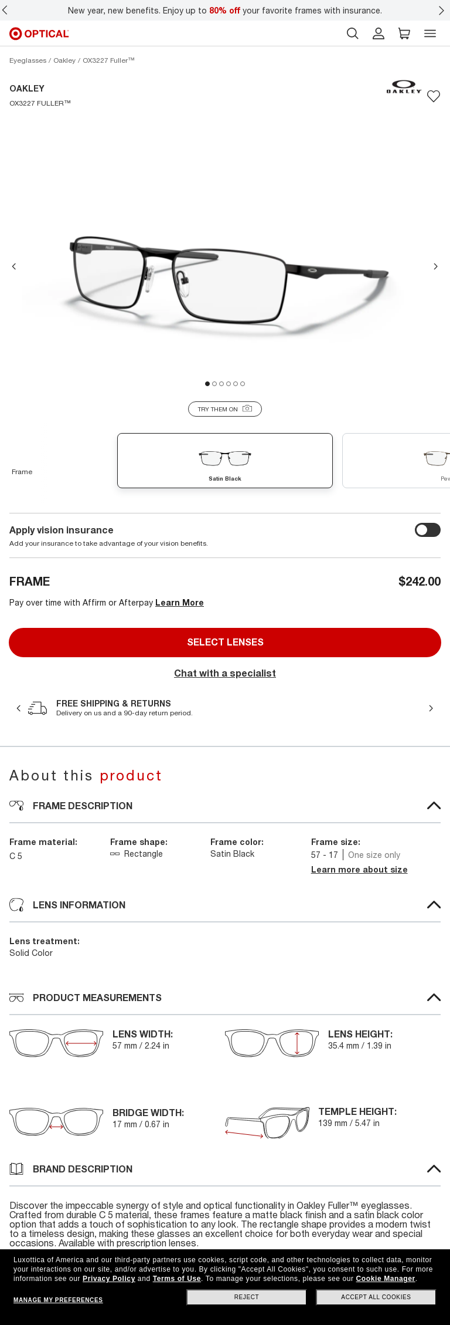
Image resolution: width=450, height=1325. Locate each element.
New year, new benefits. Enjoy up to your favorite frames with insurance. (225, 10)
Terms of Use (177, 1279)
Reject (247, 1297)
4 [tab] (228, 383)
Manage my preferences (58, 1300)
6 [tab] (242, 383)
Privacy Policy (109, 1279)
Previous (14, 266)
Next (436, 266)
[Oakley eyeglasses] (64, 60)
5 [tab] (235, 383)
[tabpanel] (225, 258)
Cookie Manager (385, 1279)
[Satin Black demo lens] (225, 462)
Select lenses (225, 642)
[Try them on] (225, 409)
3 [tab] (221, 383)
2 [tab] (214, 383)
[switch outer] (428, 530)
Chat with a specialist (225, 673)
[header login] (378, 33)
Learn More (179, 602)
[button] (404, 33)
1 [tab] (207, 383)
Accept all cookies (376, 1297)
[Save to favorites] (434, 96)
